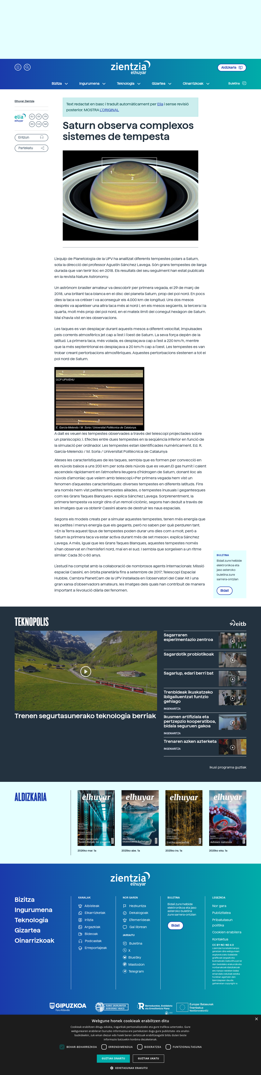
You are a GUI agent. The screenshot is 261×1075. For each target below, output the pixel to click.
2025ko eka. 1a (218, 850)
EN (32, 124)
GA (45, 124)
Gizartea (28, 930)
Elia (160, 104)
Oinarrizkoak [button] (196, 84)
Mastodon (134, 964)
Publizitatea (221, 913)
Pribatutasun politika (222, 922)
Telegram (133, 971)
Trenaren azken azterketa (190, 741)
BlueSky (132, 957)
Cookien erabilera (226, 932)
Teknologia (31, 920)
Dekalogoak (135, 913)
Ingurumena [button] (92, 84)
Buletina (237, 83)
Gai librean (135, 927)
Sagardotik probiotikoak (189, 654)
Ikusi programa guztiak (228, 767)
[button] (18, 67)
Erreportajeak (92, 948)
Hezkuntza (134, 906)
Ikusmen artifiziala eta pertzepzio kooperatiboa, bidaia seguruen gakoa (190, 721)
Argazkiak (89, 927)
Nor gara (219, 906)
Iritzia (85, 920)
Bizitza (25, 899)
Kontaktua (220, 939)
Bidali (224, 591)
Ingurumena (33, 909)
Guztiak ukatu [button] (148, 1058)
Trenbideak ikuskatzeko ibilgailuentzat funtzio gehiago (188, 697)
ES (38, 116)
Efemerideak (136, 920)
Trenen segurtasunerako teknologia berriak (85, 716)
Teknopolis (32, 621)
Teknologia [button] (129, 84)
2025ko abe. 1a (131, 850)
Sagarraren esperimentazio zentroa (188, 637)
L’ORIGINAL (109, 110)
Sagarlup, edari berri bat (189, 673)
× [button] (256, 1019)
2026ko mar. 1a (87, 850)
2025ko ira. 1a (173, 850)
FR (45, 116)
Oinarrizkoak (34, 940)
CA (38, 124)
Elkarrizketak (91, 913)
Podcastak (90, 941)
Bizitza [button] (60, 84)
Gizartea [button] (162, 84)
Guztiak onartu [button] (113, 1058)
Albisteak (88, 906)
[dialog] (130, 1045)
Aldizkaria (232, 68)
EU (32, 116)
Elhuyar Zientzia (24, 101)
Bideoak (88, 934)
